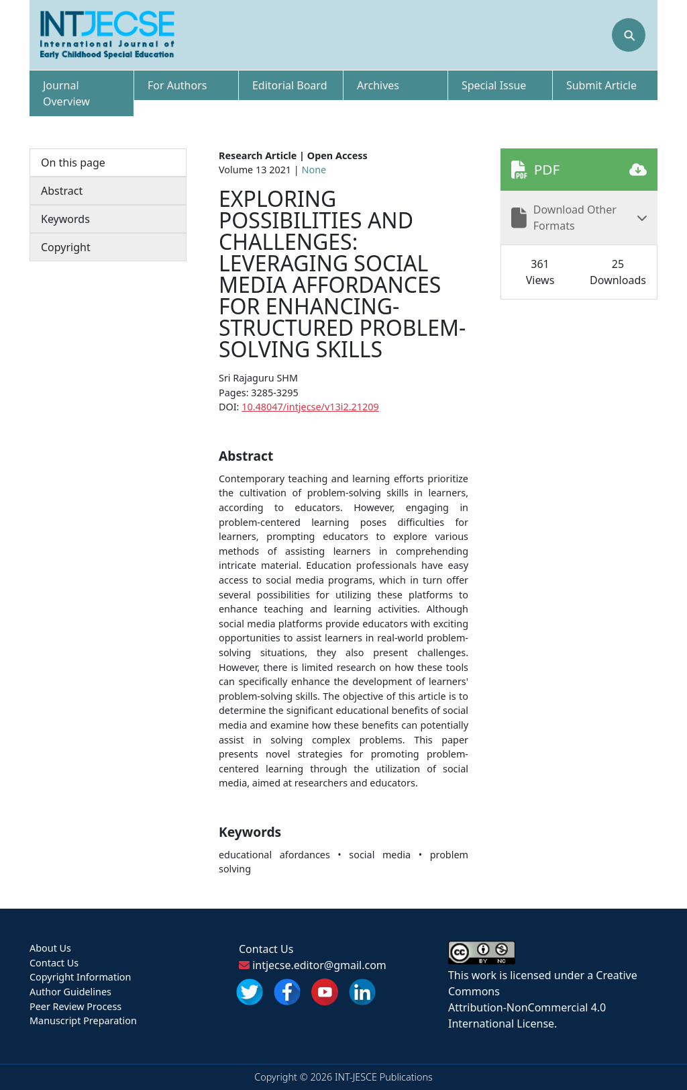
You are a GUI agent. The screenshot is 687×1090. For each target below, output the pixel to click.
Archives (378, 85)
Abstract (62, 190)
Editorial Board (289, 85)
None (314, 169)
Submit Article (601, 85)
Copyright (66, 247)
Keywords (65, 219)
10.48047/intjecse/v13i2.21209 (310, 406)
